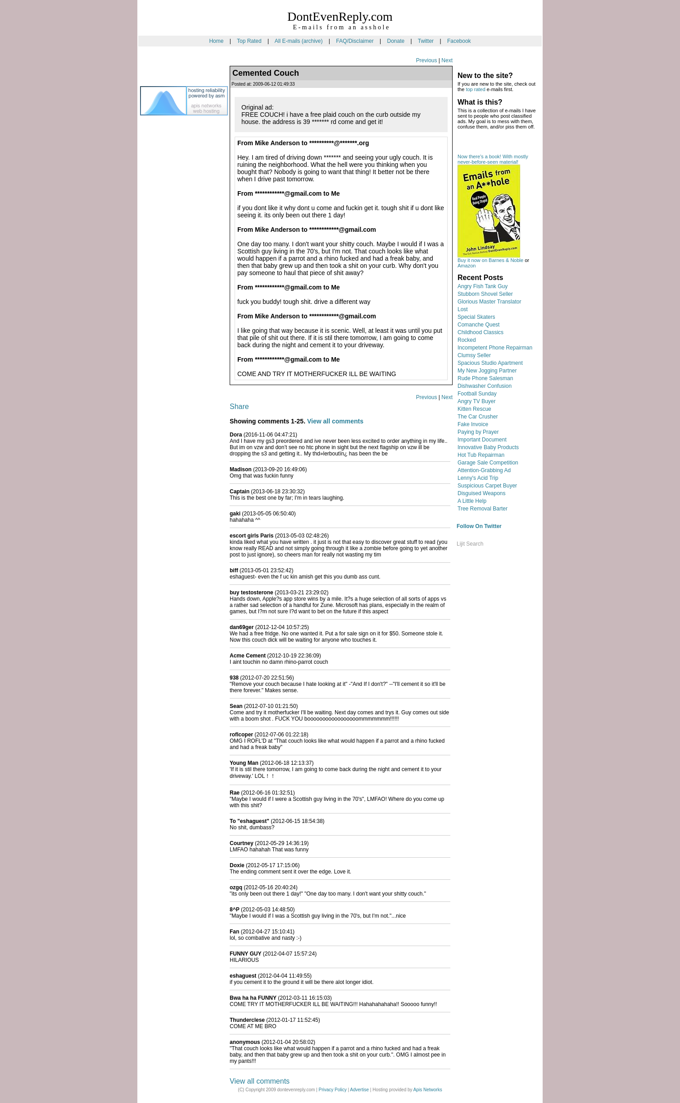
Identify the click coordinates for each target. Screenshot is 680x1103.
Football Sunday (477, 394)
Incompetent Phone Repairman (495, 348)
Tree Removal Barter (483, 509)
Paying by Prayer (478, 432)
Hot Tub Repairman (481, 455)
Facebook (459, 41)
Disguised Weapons (482, 493)
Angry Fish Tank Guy (483, 286)
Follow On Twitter (479, 526)
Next (447, 60)
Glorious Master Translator (489, 302)
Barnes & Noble (506, 260)
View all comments (335, 421)
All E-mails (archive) (299, 41)
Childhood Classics (480, 332)
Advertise (359, 1089)
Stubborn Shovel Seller (485, 294)
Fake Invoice (473, 424)
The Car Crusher (478, 417)
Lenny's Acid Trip (478, 478)
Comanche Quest (478, 325)
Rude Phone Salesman (485, 378)
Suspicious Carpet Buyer (487, 486)
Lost (463, 309)
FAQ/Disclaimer (354, 41)
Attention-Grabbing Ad (484, 470)
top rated (475, 89)
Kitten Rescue (474, 409)
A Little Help (472, 501)
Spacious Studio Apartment (490, 363)
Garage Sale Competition (488, 463)
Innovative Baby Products (488, 447)
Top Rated (249, 41)
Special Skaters (476, 317)
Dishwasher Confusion (485, 386)
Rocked (467, 340)
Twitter (426, 41)
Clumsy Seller (474, 355)
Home (216, 41)
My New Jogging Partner (487, 371)
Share (239, 406)
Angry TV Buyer (476, 401)
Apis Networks (427, 1089)
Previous (426, 60)
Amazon (467, 265)
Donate (395, 41)
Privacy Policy (332, 1089)
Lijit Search (470, 544)
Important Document (482, 440)
